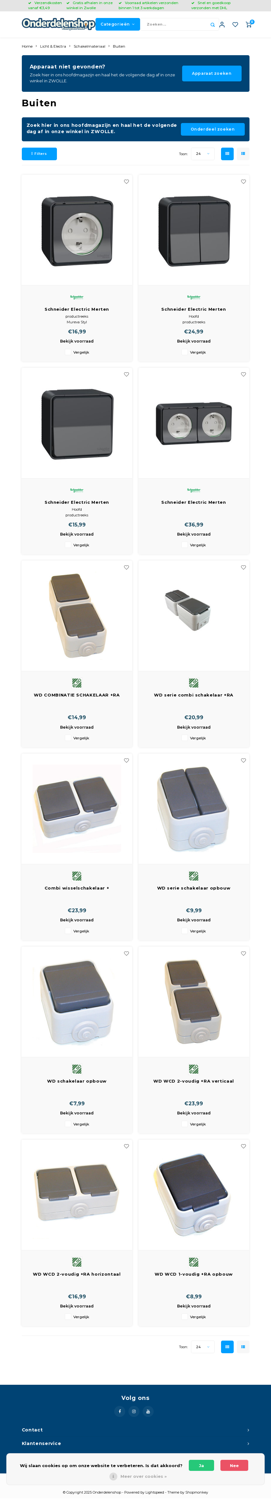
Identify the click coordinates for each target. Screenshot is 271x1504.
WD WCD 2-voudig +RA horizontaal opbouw (76, 1280)
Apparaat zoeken (211, 79)
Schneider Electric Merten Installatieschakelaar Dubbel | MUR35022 (193, 315)
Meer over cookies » (143, 1476)
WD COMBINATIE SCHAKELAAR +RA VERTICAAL (77, 701)
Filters (39, 159)
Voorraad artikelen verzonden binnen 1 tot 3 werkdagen (148, 5)
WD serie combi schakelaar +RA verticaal (193, 701)
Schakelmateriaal (89, 52)
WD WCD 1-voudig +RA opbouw (194, 1279)
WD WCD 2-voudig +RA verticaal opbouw (193, 1087)
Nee (234, 1465)
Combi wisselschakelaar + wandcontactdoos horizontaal (77, 894)
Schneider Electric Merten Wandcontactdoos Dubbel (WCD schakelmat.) (194, 508)
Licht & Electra (53, 52)
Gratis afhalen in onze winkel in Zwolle (89, 5)
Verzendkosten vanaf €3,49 (45, 5)
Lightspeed (154, 1498)
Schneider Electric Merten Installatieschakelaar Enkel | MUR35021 (77, 508)
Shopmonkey (196, 1498)
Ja (201, 1465)
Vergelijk (81, 357)
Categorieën (118, 27)
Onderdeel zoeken (213, 134)
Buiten (119, 52)
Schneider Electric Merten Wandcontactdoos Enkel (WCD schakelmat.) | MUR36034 (76, 315)
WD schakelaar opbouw (77, 1086)
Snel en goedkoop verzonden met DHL (211, 5)
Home (27, 52)
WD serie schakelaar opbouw (194, 893)
